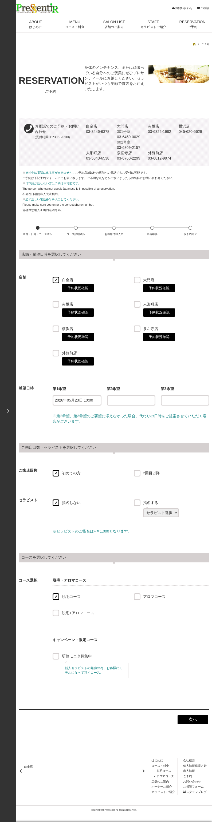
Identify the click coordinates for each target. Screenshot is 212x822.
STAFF (153, 24)
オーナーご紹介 (161, 786)
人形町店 (150, 304)
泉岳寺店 (150, 329)
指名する (150, 503)
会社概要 (189, 760)
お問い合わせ (182, 8)
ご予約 (187, 776)
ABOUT (35, 24)
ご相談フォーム (193, 786)
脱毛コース (71, 596)
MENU (75, 24)
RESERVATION (192, 24)
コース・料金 (160, 765)
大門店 (148, 280)
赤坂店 (67, 304)
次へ (193, 719)
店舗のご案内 (160, 781)
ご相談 (203, 8)
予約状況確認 (78, 288)
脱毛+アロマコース (78, 613)
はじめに (157, 760)
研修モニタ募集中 (77, 656)
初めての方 (71, 473)
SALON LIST (114, 24)
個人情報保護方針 (195, 765)
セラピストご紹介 (163, 791)
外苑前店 (69, 353)
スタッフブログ (195, 791)
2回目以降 (151, 473)
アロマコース (154, 596)
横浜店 (67, 329)
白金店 (67, 280)
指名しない (71, 503)
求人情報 (189, 770)
